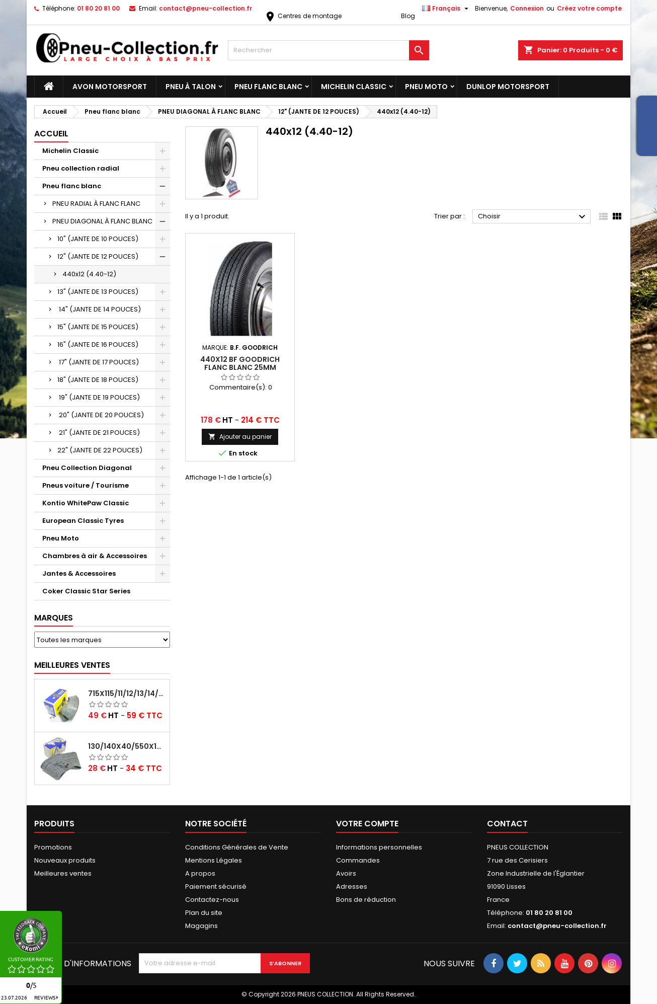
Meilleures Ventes (72, 665)
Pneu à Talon (191, 87)
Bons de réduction (366, 899)
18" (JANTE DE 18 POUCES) (97, 379)
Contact (507, 823)
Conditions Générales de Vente (236, 847)
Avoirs (346, 873)
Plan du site (203, 912)
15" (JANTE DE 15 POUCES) (97, 327)
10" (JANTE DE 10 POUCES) (97, 239)
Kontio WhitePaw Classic (85, 503)
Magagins (201, 926)
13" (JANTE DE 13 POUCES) (97, 291)
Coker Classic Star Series (86, 591)
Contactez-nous (212, 899)
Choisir (533, 217)
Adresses (351, 886)
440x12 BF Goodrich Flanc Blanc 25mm (240, 363)
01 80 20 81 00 (98, 8)
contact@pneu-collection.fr (205, 8)
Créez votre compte (589, 8)
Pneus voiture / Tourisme (85, 485)
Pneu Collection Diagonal (87, 468)
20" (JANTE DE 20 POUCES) (100, 415)
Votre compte (367, 823)
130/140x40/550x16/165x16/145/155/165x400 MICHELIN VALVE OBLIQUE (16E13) (127, 746)
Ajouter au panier (240, 436)
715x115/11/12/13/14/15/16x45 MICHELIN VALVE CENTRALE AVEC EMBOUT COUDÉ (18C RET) (127, 693)
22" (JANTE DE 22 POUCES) (99, 450)
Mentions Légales (213, 860)
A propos (200, 873)
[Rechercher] (328, 50)
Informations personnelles (379, 847)
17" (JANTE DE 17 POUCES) (98, 362)
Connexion (527, 8)
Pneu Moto (426, 87)
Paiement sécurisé (216, 886)
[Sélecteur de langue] (446, 8)
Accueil (51, 133)
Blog (408, 16)
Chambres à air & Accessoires (94, 556)
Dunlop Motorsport (507, 87)
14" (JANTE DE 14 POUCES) (99, 309)
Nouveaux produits (65, 860)
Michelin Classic (353, 87)
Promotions (53, 847)
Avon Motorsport (109, 87)
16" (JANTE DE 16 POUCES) (97, 344)
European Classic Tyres (83, 520)
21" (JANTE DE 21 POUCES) (98, 432)
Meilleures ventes (63, 873)
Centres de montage (303, 16)
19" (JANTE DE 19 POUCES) (98, 397)
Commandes (358, 860)
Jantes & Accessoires (79, 573)
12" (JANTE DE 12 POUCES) (97, 256)
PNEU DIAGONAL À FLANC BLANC (102, 221)
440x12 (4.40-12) (89, 274)
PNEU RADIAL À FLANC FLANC (96, 203)
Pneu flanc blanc (268, 87)
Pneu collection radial (80, 168)
